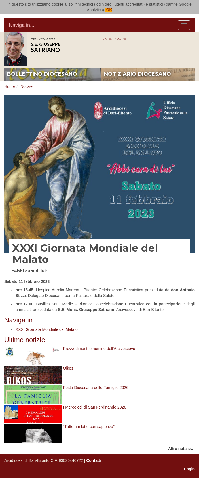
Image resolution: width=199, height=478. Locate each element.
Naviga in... (21, 25)
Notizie (26, 86)
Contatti (93, 460)
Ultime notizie (24, 340)
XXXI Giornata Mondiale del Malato (47, 329)
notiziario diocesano (137, 74)
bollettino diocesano (42, 74)
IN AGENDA (114, 39)
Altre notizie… (181, 448)
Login (189, 469)
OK (108, 10)
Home (9, 86)
